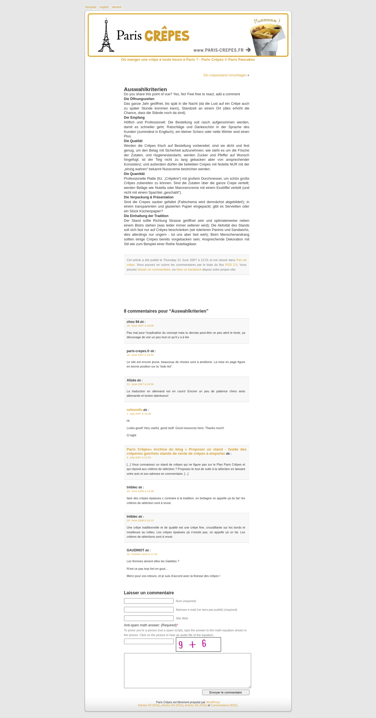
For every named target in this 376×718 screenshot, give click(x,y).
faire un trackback (188, 269)
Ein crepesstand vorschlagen (224, 75)
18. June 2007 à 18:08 (140, 325)
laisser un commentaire (154, 269)
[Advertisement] (189, 291)
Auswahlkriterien (145, 89)
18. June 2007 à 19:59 (140, 354)
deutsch (117, 7)
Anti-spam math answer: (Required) (150, 625)
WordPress (213, 702)
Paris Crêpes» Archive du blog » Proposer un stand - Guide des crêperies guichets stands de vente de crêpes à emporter (187, 451)
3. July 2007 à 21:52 (139, 457)
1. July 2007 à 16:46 (139, 413)
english (104, 7)
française (91, 7)
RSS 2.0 (231, 264)
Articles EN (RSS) (172, 705)
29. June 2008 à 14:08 (140, 491)
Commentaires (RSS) (224, 705)
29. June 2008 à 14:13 (140, 520)
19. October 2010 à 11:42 (142, 554)
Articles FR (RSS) (149, 705)
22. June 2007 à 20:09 (140, 384)
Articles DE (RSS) (196, 705)
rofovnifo (135, 410)
